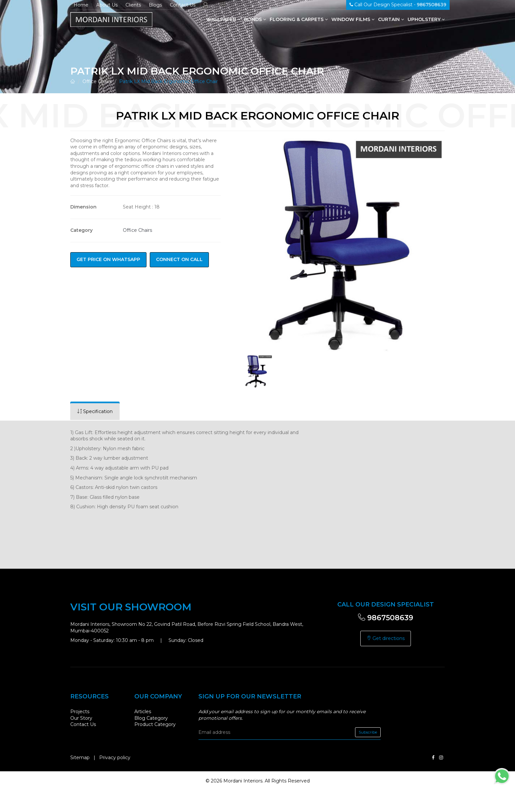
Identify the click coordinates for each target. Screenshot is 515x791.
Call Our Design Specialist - (397, 5)
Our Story (81, 718)
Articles (142, 711)
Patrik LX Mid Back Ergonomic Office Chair (168, 81)
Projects (79, 711)
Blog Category (151, 718)
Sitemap (80, 757)
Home (81, 5)
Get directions (386, 638)
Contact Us (182, 5)
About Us (107, 5)
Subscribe (368, 732)
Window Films (352, 19)
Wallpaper (223, 19)
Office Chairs (97, 81)
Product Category (155, 724)
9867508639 (385, 617)
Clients (133, 5)
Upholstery (426, 19)
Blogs (155, 5)
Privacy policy (114, 757)
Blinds (255, 19)
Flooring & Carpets (299, 19)
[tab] (95, 411)
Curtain (391, 19)
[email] (289, 732)
